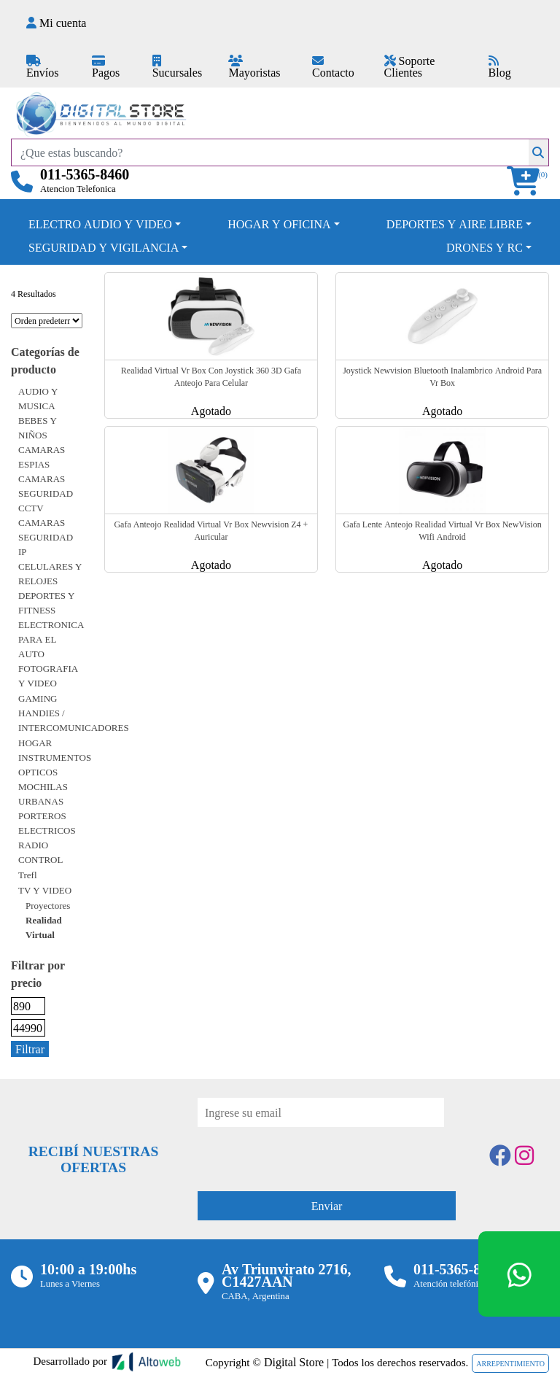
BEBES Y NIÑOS (37, 427)
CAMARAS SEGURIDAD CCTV (45, 493)
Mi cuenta (56, 23)
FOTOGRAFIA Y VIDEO (48, 675)
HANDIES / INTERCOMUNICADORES (73, 720)
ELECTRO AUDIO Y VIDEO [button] (100, 224)
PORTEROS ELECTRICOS (47, 823)
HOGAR (35, 742)
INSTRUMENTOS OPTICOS (54, 764)
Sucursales (177, 67)
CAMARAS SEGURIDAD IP (45, 537)
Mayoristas (254, 67)
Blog (500, 67)
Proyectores (48, 905)
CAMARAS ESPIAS (41, 456)
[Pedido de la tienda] (46, 320)
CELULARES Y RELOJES (50, 573)
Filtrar (29, 1049)
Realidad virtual (44, 927)
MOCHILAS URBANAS (43, 793)
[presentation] (308, 1155)
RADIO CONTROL (40, 852)
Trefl (27, 874)
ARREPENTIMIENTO (510, 1363)
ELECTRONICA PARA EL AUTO (51, 639)
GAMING (37, 698)
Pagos (106, 67)
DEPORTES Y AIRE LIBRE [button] (454, 224)
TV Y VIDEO (44, 889)
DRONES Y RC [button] (484, 247)
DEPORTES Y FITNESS (46, 602)
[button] (528, 181)
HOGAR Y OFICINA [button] (279, 224)
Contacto (333, 67)
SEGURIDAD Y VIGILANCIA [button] (103, 247)
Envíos (42, 67)
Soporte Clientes (409, 66)
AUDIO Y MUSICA (38, 398)
